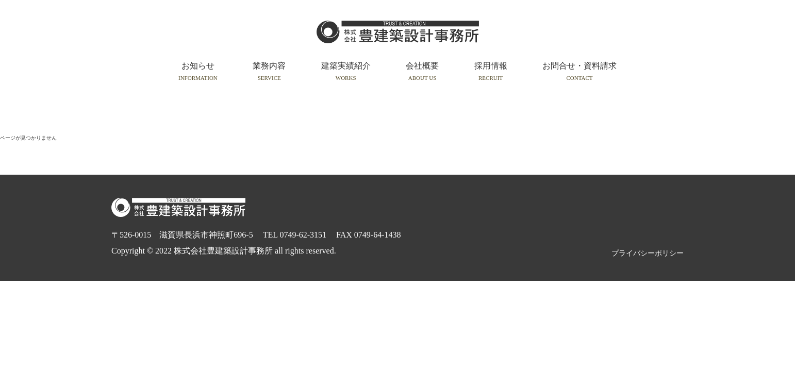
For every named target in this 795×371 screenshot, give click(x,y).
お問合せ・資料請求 (579, 71)
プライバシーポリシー (647, 253)
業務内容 (269, 71)
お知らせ (198, 71)
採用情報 (490, 71)
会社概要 (422, 71)
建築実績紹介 (346, 71)
